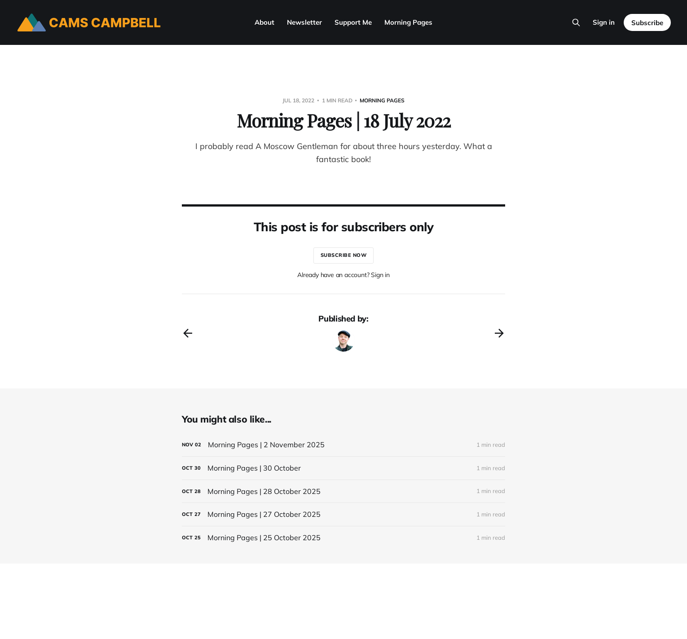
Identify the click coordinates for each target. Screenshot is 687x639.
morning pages (382, 100)
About (264, 22)
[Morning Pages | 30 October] (343, 468)
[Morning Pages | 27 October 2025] (343, 514)
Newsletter (304, 22)
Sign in (604, 22)
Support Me (353, 22)
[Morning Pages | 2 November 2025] (343, 444)
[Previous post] (188, 333)
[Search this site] (576, 22)
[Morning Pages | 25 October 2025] (343, 537)
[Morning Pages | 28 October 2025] (343, 491)
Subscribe (647, 22)
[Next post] (499, 333)
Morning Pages (408, 22)
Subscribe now (344, 255)
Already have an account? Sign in (343, 275)
